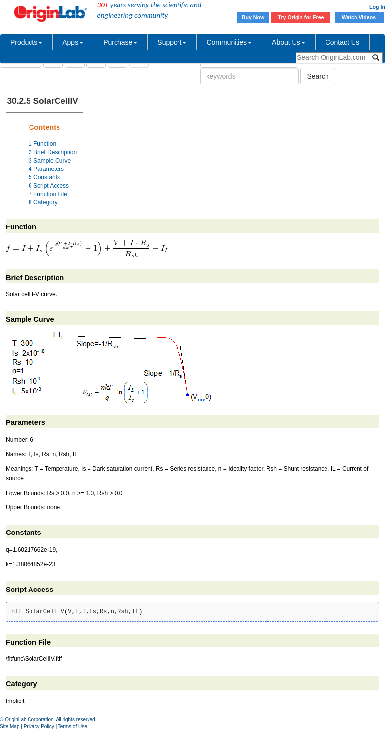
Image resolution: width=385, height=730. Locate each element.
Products (26, 42)
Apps (72, 42)
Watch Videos (359, 17)
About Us (288, 42)
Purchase (120, 42)
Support (171, 42)
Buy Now (253, 17)
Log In (377, 7)
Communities (229, 42)
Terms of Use (72, 726)
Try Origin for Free (301, 17)
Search (317, 76)
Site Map (9, 726)
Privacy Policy (39, 726)
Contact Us (342, 42)
